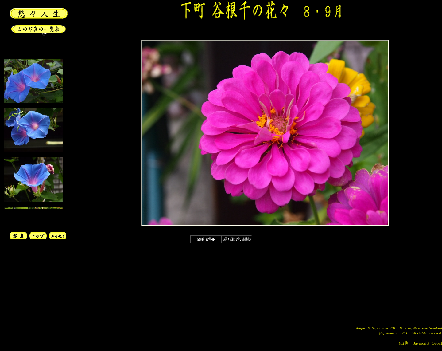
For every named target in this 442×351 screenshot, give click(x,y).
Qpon (436, 343)
